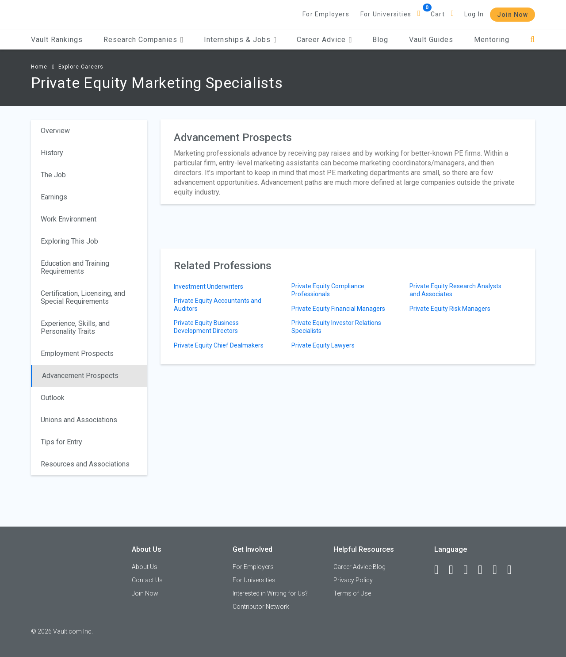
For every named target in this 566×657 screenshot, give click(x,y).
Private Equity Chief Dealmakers (219, 345)
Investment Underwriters (208, 286)
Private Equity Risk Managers (449, 308)
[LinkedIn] (455, 570)
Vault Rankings (57, 39)
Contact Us (147, 580)
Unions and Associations (79, 420)
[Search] (532, 39)
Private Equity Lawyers (323, 345)
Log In (474, 14)
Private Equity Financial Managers (338, 308)
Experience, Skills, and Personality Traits (75, 327)
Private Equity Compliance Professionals (327, 290)
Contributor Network (261, 606)
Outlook (53, 397)
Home (39, 67)
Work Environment (68, 219)
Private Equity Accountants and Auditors (217, 304)
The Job (53, 175)
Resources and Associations (85, 464)
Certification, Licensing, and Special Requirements (83, 297)
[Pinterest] (499, 570)
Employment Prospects (77, 353)
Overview (55, 130)
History (52, 153)
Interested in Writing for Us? (270, 593)
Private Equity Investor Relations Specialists (336, 326)
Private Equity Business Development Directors (206, 326)
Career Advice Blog (359, 566)
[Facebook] (440, 570)
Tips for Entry (61, 442)
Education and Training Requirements (75, 267)
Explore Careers (80, 67)
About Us (144, 566)
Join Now (512, 14)
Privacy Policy (353, 580)
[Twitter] (469, 570)
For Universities (385, 14)
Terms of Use (352, 593)
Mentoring (491, 39)
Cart (438, 14)
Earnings (54, 197)
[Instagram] (484, 570)
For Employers (325, 14)
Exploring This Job (69, 241)
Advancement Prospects (80, 375)
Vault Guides (431, 39)
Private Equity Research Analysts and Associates (455, 290)
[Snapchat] (513, 570)
